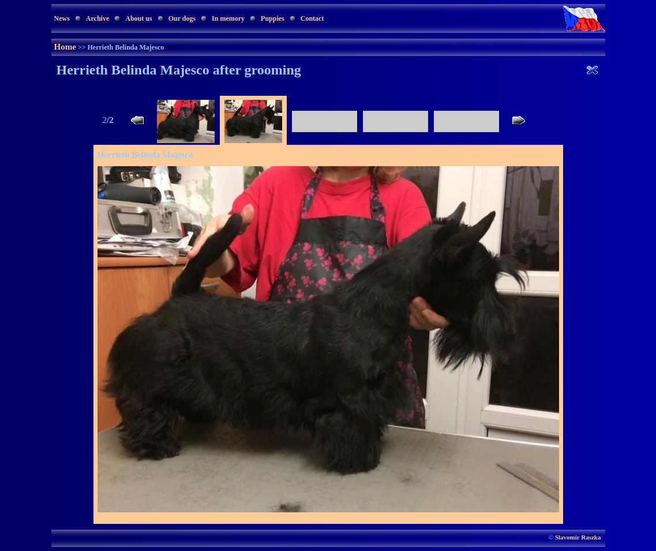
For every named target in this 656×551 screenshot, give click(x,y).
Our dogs (182, 18)
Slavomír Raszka (578, 537)
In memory (228, 18)
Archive (97, 18)
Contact (312, 18)
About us (138, 18)
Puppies (272, 18)
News (62, 18)
